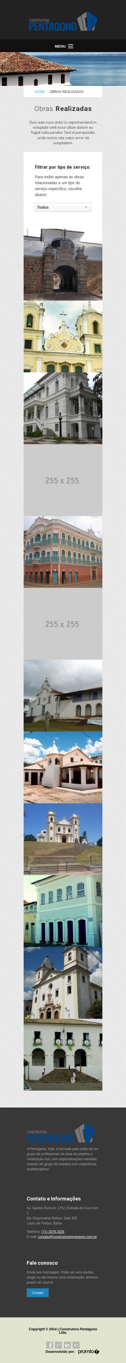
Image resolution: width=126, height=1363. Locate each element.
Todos (43, 207)
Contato (38, 1293)
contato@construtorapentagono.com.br (67, 1237)
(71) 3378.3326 (52, 1232)
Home (40, 92)
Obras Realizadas (67, 92)
